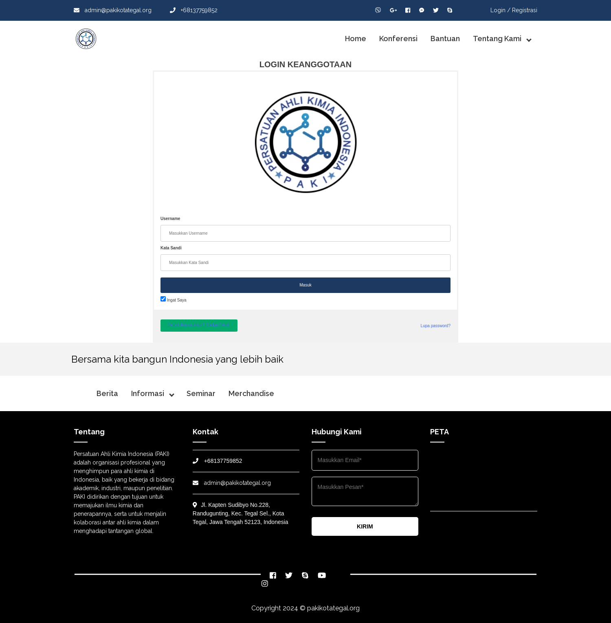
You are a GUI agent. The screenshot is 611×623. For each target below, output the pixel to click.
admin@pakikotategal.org (113, 10)
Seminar (201, 393)
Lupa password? (436, 326)
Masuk (305, 285)
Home (355, 38)
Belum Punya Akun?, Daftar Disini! (199, 325)
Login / (500, 10)
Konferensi (398, 38)
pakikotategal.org (333, 608)
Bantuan (445, 38)
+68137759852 (194, 10)
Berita (107, 393)
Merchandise (251, 393)
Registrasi (524, 10)
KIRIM (365, 526)
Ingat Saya (173, 300)
